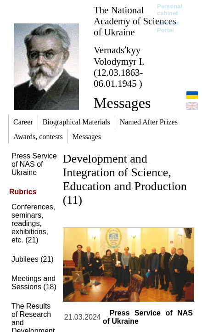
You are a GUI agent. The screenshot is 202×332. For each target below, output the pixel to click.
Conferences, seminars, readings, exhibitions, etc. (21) (33, 223)
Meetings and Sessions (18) (33, 283)
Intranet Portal (168, 27)
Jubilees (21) (32, 259)
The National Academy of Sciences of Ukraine (135, 21)
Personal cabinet (169, 10)
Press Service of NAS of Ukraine (34, 164)
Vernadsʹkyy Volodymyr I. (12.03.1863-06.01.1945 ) (119, 67)
